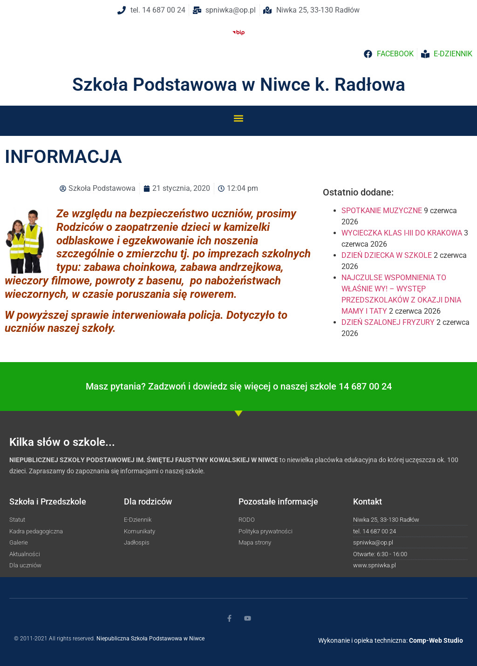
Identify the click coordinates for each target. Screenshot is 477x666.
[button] (238, 118)
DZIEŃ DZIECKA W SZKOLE (386, 255)
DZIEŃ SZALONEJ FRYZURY (388, 322)
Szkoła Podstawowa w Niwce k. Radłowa (238, 84)
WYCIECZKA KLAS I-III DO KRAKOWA (401, 233)
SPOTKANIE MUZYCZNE (381, 210)
